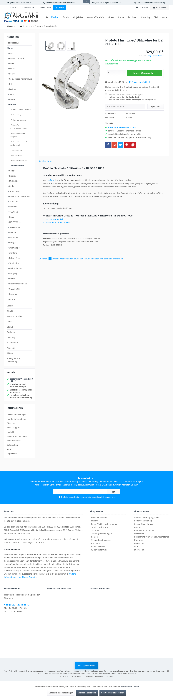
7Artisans (13, 201)
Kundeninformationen (17, 419)
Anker (12, 53)
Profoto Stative (16, 150)
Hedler (12, 186)
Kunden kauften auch (76, 258)
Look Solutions (15, 268)
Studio (10, 305)
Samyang (13, 273)
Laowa (12, 278)
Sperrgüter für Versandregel (13, 360)
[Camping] (145, 17)
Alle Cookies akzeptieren (112, 692)
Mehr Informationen (130, 686)
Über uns (11, 423)
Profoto (12, 104)
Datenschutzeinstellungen (61, 692)
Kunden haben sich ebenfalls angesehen (104, 258)
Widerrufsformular (99, 549)
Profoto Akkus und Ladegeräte (17, 135)
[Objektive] (78, 17)
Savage (12, 242)
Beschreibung (45, 161)
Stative (10, 327)
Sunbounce (14, 191)
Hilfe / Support (13, 427)
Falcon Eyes (14, 258)
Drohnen (11, 332)
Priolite (12, 176)
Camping (11, 337)
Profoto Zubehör (17, 165)
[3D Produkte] (160, 17)
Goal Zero (13, 232)
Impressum (12, 453)
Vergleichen (112, 82)
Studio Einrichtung (99, 527)
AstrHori (13, 206)
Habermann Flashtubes (19, 196)
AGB (9, 449)
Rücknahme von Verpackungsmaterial (151, 536)
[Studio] (66, 17)
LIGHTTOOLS (15, 222)
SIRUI (11, 94)
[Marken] (55, 17)
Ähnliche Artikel (58, 258)
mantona (13, 253)
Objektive (11, 311)
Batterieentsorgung (143, 520)
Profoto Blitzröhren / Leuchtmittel (18, 143)
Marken (10, 48)
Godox (12, 170)
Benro (12, 73)
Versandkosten (47, 671)
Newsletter (139, 533)
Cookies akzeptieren (87, 692)
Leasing (94, 520)
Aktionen (11, 353)
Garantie (138, 527)
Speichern (155, 106)
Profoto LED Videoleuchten (20, 110)
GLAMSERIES (15, 289)
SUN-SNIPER (14, 227)
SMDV (12, 68)
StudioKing (14, 263)
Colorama (13, 237)
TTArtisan (13, 212)
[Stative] (121, 17)
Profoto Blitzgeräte (17, 115)
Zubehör (45, 258)
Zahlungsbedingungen (101, 533)
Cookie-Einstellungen (16, 414)
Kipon (11, 217)
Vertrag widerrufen (86, 665)
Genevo (12, 299)
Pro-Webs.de (108, 676)
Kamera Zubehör (14, 316)
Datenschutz (12, 445)
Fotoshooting (13, 42)
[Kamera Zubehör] (95, 17)
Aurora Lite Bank (16, 58)
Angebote (11, 348)
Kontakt (10, 432)
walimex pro (14, 247)
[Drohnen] (132, 17)
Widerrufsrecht (14, 440)
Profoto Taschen (17, 155)
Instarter (13, 294)
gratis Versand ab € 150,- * (20, 2)
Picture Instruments (18, 283)
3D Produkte (12, 342)
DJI (10, 84)
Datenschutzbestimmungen (75, 497)
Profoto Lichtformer (18, 120)
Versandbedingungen (17, 436)
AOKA (11, 63)
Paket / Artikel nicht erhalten (104, 524)
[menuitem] (6, 7)
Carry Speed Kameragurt (20, 79)
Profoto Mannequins (18, 160)
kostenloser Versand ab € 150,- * (21, 380)
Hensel (12, 99)
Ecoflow (12, 89)
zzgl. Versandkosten (156, 56)
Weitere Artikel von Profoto (56, 222)
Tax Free (95, 530)
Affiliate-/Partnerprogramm (146, 517)
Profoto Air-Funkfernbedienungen (18, 126)
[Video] (111, 17)
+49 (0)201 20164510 (16, 604)
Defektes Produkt (99, 517)
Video (9, 321)
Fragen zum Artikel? (139, 82)
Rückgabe (95, 543)
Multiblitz (13, 181)
